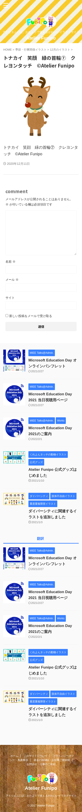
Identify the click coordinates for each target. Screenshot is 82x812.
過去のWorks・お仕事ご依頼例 (52, 760)
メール (12, 279)
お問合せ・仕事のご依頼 (41, 764)
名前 (10, 261)
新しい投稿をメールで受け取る (30, 316)
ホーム (14, 755)
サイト (10, 297)
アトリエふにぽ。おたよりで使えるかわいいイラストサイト (41, 795)
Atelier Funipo (41, 38)
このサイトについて (35, 755)
